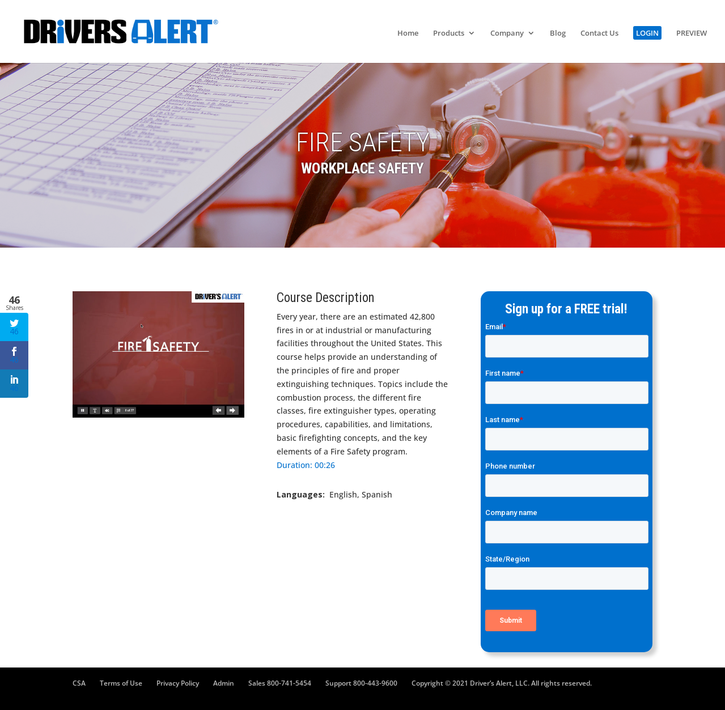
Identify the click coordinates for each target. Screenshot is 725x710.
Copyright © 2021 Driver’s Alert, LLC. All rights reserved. (502, 683)
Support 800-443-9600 (361, 683)
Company (507, 33)
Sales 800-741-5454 (279, 683)
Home (407, 33)
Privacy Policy (177, 683)
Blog (558, 33)
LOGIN (647, 33)
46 (14, 327)
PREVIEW (691, 33)
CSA (79, 683)
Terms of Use (121, 683)
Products (448, 33)
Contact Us (599, 33)
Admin (223, 683)
